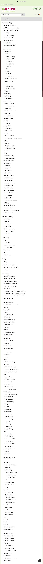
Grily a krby (5, 237)
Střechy (7, 480)
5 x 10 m (6, 522)
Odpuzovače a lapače (10, 558)
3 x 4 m (6, 487)
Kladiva (7, 151)
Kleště (7, 133)
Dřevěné (6, 221)
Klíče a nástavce (10, 131)
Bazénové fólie (9, 38)
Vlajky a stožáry (8, 334)
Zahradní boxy (8, 409)
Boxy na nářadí (9, 178)
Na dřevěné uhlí (9, 245)
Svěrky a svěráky (10, 148)
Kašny (4, 259)
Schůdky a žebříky (9, 158)
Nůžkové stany (9, 495)
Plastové (7, 317)
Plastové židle (9, 436)
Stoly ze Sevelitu (10, 379)
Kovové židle (8, 434)
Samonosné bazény (10, 25)
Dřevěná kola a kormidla (11, 305)
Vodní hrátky (7, 43)
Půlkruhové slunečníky (10, 286)
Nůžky (6, 141)
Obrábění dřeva (8, 118)
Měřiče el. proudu (10, 103)
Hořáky (7, 203)
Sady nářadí (8, 128)
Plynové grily (8, 247)
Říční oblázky (8, 226)
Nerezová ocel (9, 324)
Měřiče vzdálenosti (10, 111)
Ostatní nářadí (9, 136)
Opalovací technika (11, 79)
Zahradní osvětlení (9, 332)
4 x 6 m (6, 524)
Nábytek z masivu (9, 449)
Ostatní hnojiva (9, 538)
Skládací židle (9, 441)
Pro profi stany (10, 477)
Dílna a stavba (6, 49)
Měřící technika (8, 101)
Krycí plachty (9, 33)
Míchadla (7, 91)
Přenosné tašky (9, 482)
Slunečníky (5, 274)
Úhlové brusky (10, 64)
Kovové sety (8, 414)
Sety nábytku (9, 399)
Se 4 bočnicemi (10, 502)
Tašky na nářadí (8, 213)
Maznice (7, 143)
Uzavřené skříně (9, 180)
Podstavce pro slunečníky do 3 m (15, 293)
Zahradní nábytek (7, 352)
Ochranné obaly (8, 298)
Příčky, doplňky (9, 231)
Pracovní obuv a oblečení (11, 210)
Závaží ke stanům (10, 485)
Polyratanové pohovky (11, 394)
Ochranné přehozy (9, 362)
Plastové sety (9, 429)
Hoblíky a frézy (9, 81)
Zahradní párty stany (8, 457)
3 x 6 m (6, 509)
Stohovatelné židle (10, 444)
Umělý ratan (7, 392)
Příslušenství (10, 61)
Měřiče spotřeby (10, 106)
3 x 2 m (6, 460)
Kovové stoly (8, 382)
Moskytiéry (8, 467)
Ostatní (7, 327)
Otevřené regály (10, 183)
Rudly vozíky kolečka (10, 190)
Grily (5, 240)
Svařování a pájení (9, 193)
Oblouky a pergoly (9, 320)
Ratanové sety (9, 416)
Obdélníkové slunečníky (11, 283)
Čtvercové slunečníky (10, 281)
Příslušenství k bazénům (11, 30)
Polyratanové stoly (10, 389)
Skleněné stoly (9, 384)
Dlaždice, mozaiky (7, 216)
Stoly (5, 374)
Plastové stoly (9, 377)
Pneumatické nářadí (10, 205)
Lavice (5, 357)
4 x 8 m (6, 519)
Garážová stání (8, 341)
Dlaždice (7, 234)
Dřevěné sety (9, 419)
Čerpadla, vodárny (9, 541)
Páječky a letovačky (11, 200)
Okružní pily (9, 86)
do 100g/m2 (8, 170)
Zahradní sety (8, 411)
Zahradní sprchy (8, 40)
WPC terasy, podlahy (10, 229)
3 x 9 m (6, 504)
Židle (5, 431)
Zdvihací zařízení (9, 160)
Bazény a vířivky (7, 23)
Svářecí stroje (9, 198)
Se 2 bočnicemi (10, 497)
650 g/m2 (8, 173)
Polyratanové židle (10, 439)
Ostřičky (6, 121)
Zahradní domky (7, 338)
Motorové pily (8, 553)
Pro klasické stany (11, 475)
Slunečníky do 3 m (9, 276)
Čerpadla (7, 543)
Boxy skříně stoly (9, 175)
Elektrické (9, 74)
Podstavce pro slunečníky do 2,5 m (15, 291)
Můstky (6, 307)
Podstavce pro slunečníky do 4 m (15, 296)
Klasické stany (9, 492)
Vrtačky (7, 71)
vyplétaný (9, 426)
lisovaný (8, 424)
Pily (6, 84)
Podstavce (7, 288)
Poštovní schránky (9, 322)
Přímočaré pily (10, 88)
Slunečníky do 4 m (9, 279)
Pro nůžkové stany (11, 472)
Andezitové (7, 219)
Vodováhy (8, 113)
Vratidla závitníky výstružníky (13, 138)
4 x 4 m (6, 517)
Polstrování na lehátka (11, 369)
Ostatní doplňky (9, 35)
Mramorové (7, 224)
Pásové (8, 69)
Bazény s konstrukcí (9, 45)
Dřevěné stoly (9, 387)
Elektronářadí (8, 51)
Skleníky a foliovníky (8, 265)
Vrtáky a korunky (10, 146)
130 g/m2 (7, 165)
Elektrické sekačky (10, 550)
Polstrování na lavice (11, 372)
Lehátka (6, 359)
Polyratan (8, 421)
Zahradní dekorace (8, 302)
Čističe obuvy (8, 555)
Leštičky (8, 66)
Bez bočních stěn (11, 500)
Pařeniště (6, 270)
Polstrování (7, 364)
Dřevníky (6, 343)
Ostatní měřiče (9, 116)
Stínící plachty (8, 529)
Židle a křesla (9, 397)
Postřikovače (7, 560)
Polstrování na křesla (11, 367)
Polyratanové (9, 315)
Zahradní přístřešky (9, 527)
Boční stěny (8, 470)
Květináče (7, 310)
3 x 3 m (6, 490)
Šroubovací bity (9, 155)
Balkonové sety (9, 401)
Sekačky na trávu (9, 548)
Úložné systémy (9, 188)
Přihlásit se (23, 1)
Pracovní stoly (9, 185)
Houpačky (7, 354)
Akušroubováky (10, 56)
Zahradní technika (7, 533)
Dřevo (6, 312)
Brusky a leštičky (10, 59)
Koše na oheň (8, 255)
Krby (5, 252)
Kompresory (7, 93)
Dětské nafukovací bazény (12, 28)
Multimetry (8, 108)
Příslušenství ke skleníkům (11, 267)
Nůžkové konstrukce (11, 465)
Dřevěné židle (9, 446)
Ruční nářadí (7, 126)
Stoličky (7, 454)
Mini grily (7, 242)
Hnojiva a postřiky (9, 536)
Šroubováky (8, 54)
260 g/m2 (8, 168)
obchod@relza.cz (8, 4)
